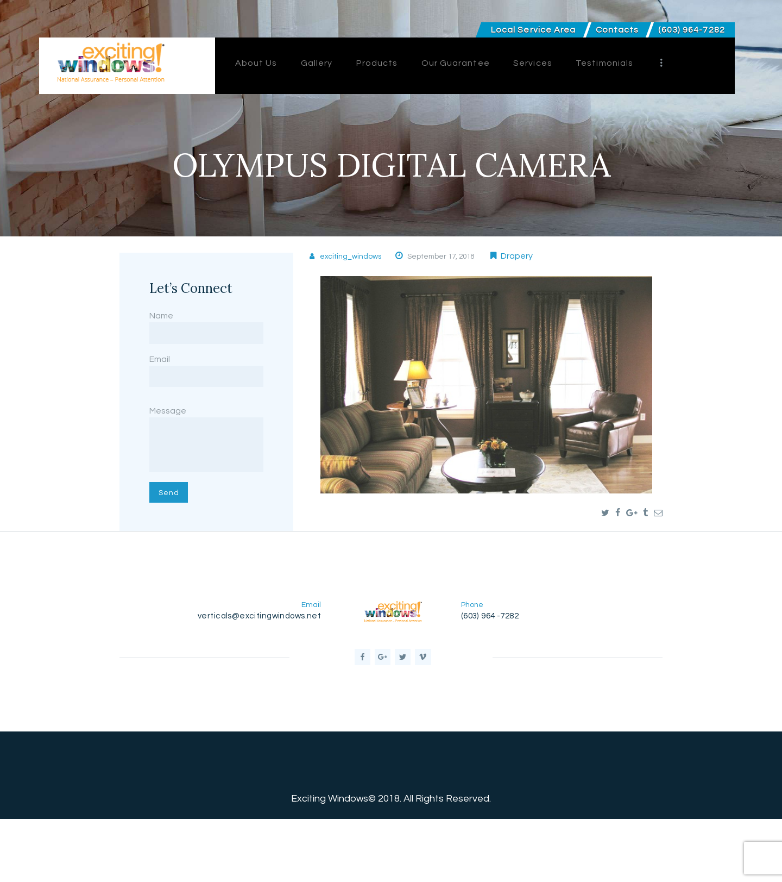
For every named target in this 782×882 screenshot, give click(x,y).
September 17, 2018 (462, 256)
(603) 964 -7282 (494, 666)
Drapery (545, 256)
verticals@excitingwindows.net (253, 666)
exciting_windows (357, 256)
